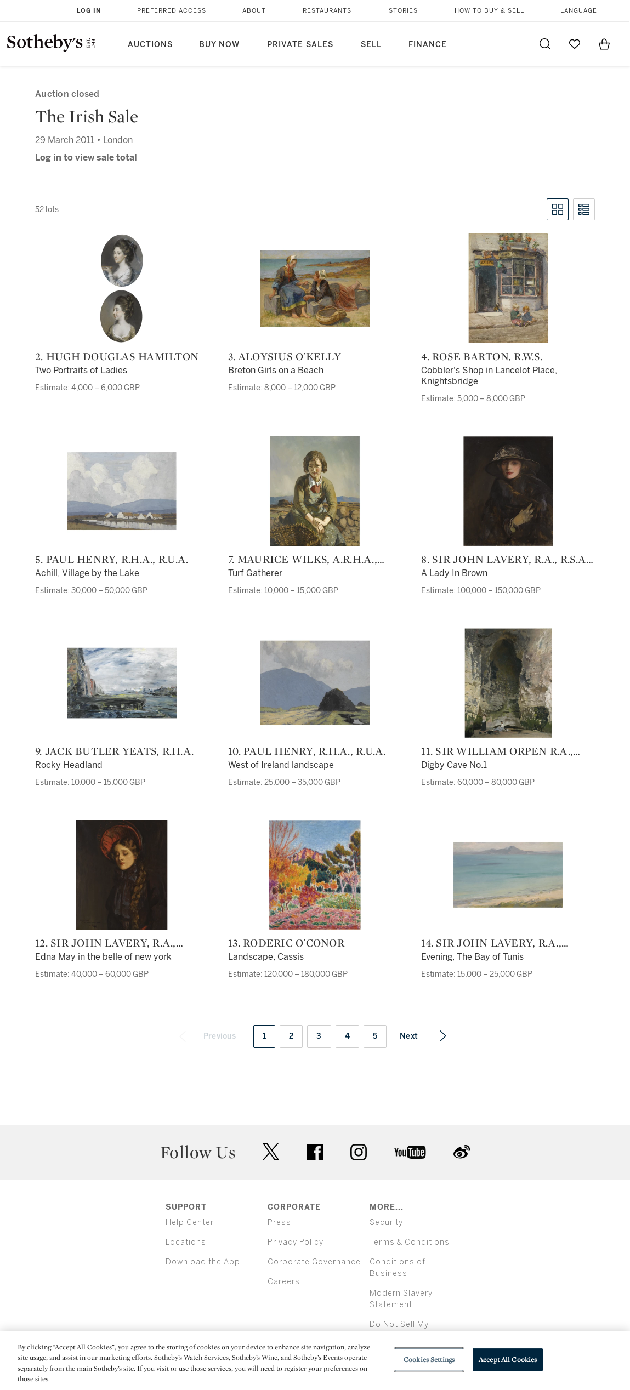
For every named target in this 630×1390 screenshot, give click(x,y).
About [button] (254, 10)
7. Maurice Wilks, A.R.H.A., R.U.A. (302, 559)
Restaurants (327, 10)
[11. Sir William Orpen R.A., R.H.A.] (508, 683)
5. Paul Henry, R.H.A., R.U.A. (111, 559)
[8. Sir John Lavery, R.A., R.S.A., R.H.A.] (508, 491)
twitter (271, 1151)
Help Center (190, 1222)
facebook (315, 1152)
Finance (427, 44)
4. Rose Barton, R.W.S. (481, 356)
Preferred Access (171, 10)
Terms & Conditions (410, 1242)
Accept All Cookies (508, 1359)
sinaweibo (461, 1152)
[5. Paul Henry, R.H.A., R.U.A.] (122, 491)
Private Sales (300, 44)
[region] (315, 1360)
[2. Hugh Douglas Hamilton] (122, 288)
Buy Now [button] (219, 44)
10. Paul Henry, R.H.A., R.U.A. (307, 750)
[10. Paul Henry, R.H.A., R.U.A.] (315, 683)
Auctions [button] (150, 44)
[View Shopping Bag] (604, 44)
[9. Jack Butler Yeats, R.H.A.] (122, 683)
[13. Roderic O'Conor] (315, 875)
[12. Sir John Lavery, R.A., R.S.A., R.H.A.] (122, 875)
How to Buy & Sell (489, 10)
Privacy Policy (295, 1242)
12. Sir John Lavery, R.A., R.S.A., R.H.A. (105, 942)
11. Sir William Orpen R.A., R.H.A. (497, 750)
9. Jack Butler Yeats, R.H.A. (114, 750)
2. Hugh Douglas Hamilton (116, 356)
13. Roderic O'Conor (286, 942)
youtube (410, 1152)
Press (279, 1222)
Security (386, 1222)
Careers (284, 1281)
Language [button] (578, 10)
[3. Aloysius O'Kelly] (315, 288)
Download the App (203, 1262)
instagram (358, 1152)
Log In (89, 10)
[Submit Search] (545, 43)
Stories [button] (403, 10)
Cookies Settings (429, 1359)
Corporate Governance (314, 1262)
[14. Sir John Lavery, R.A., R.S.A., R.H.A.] (508, 875)
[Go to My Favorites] (574, 44)
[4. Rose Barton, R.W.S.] (508, 288)
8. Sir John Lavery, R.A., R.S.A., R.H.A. (506, 559)
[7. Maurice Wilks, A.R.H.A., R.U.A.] (315, 491)
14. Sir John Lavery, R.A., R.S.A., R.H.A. (491, 942)
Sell (371, 44)
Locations (186, 1242)
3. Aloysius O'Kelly (284, 356)
